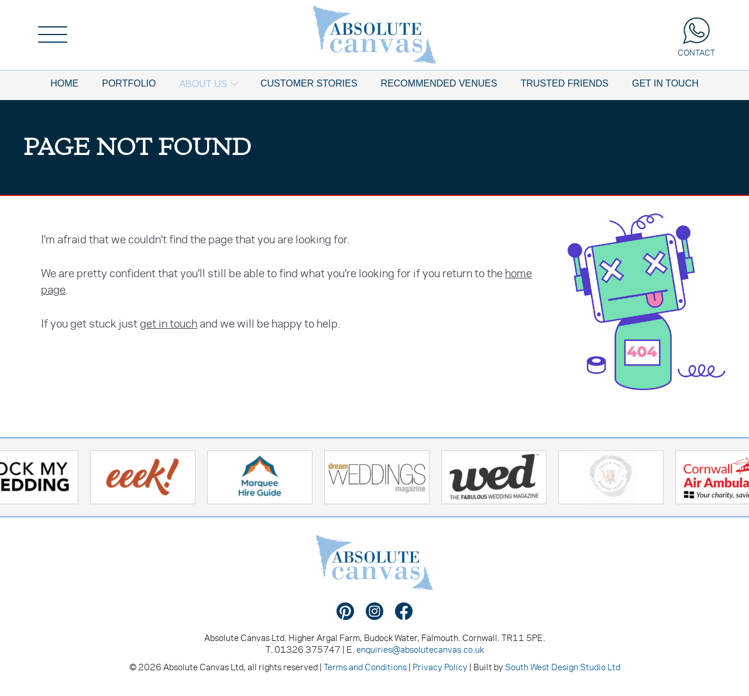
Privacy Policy (440, 667)
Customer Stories (309, 83)
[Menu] (52, 35)
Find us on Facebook (404, 611)
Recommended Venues (439, 83)
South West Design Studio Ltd (562, 667)
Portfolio (129, 83)
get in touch (168, 323)
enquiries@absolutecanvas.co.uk (420, 649)
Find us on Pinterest (345, 611)
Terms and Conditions (365, 667)
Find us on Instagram (374, 611)
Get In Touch (665, 83)
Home (64, 83)
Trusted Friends (565, 83)
